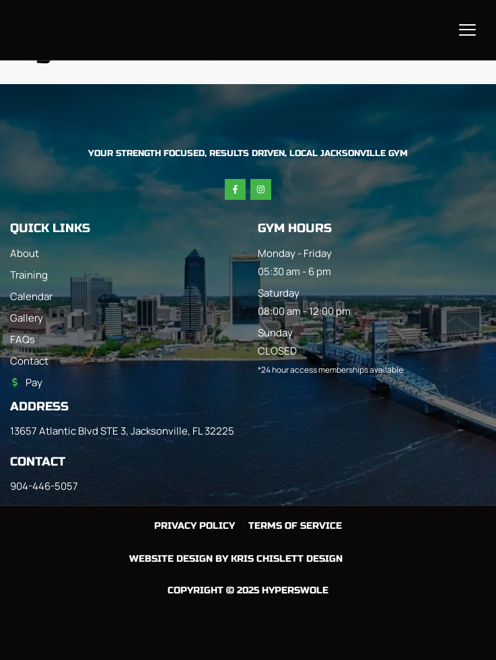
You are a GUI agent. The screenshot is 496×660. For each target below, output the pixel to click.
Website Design (171, 558)
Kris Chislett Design (287, 558)
